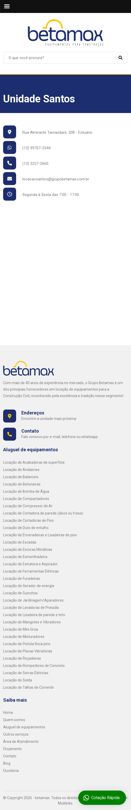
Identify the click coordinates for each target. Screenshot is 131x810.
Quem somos (14, 720)
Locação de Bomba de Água (26, 491)
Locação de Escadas (19, 542)
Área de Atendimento (21, 741)
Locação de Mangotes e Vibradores (32, 622)
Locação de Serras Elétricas (25, 673)
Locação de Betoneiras (22, 484)
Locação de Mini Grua (20, 629)
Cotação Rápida (102, 797)
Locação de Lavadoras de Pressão (31, 607)
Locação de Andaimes (21, 470)
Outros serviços (16, 734)
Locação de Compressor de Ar (28, 506)
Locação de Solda (17, 680)
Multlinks (65, 803)
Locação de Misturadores (23, 637)
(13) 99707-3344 (26, 148)
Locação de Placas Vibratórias (27, 651)
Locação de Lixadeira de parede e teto (34, 615)
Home (8, 712)
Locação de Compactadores (26, 499)
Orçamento (12, 749)
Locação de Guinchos (20, 593)
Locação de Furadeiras (21, 578)
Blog (6, 763)
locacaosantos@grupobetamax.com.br (46, 179)
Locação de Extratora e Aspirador (30, 564)
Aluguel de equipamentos (24, 727)
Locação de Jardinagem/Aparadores (33, 600)
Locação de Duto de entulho (26, 528)
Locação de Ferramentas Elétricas (31, 571)
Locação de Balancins (20, 477)
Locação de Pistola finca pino (26, 644)
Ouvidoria (11, 771)
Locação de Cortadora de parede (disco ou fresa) (43, 513)
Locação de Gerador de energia (28, 586)
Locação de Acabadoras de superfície (34, 462)
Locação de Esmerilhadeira (25, 557)
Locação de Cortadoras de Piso (28, 520)
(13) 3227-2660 (25, 163)
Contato (9, 756)
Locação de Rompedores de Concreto (34, 666)
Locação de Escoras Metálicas (27, 549)
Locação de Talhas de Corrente (28, 687)
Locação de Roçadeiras (22, 658)
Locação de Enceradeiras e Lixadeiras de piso (40, 535)
